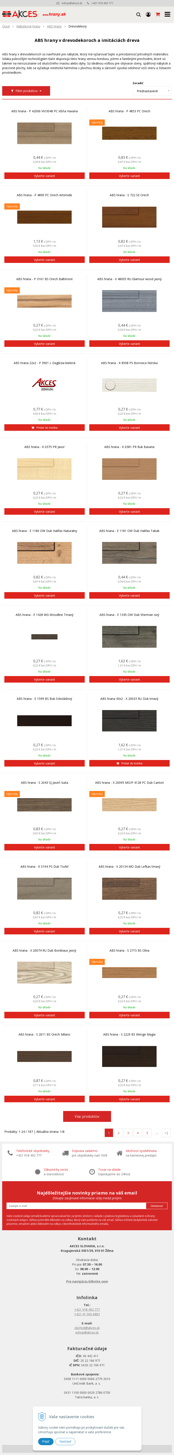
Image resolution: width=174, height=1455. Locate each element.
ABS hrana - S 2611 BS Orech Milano (44, 1034)
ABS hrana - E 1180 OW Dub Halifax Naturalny (44, 531)
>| (166, 1133)
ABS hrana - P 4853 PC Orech (129, 111)
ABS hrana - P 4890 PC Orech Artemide (44, 195)
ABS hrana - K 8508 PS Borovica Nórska (129, 363)
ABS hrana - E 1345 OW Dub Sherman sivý (129, 615)
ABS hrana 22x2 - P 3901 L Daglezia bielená (44, 363)
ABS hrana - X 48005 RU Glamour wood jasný (129, 279)
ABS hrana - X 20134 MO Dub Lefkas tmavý (129, 866)
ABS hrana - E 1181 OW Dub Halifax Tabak (129, 531)
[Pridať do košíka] (44, 427)
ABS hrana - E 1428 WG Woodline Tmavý (44, 615)
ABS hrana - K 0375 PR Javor (44, 447)
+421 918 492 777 (102, 3)
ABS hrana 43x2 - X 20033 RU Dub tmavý (129, 698)
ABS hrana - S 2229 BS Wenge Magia (129, 1034)
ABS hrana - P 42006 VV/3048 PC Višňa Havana (44, 111)
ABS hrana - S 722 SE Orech (129, 195)
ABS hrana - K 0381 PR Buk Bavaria (129, 447)
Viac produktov (87, 1116)
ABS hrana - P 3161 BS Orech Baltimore (44, 279)
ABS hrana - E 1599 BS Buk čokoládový (44, 698)
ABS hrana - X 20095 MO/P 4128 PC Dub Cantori (129, 782)
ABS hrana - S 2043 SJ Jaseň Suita (44, 782)
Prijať (45, 1441)
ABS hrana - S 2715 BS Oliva (129, 950)
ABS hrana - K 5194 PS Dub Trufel (44, 866)
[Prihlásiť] (148, 14)
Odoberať (156, 1206)
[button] (138, 14)
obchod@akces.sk (87, 1328)
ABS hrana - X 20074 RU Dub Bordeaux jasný (44, 950)
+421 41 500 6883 (87, 1314)
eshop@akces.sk (72, 3)
